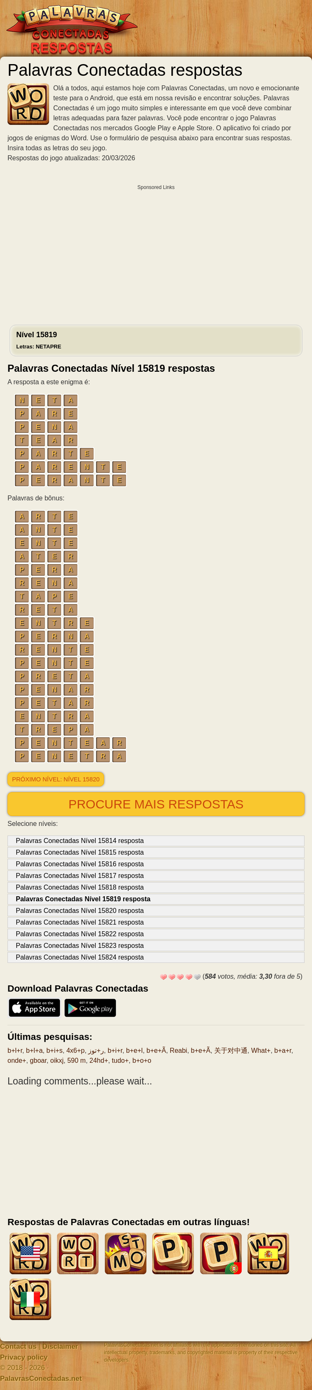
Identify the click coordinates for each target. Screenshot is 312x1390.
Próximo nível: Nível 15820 (55, 779)
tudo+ (120, 1060)
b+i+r (115, 1050)
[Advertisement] (156, 252)
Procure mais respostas (155, 804)
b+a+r (282, 1050)
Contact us (18, 1346)
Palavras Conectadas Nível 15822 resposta (80, 933)
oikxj (57, 1060)
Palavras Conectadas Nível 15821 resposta (80, 922)
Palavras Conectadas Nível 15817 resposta (80, 875)
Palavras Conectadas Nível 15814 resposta (80, 840)
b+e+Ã (156, 1050)
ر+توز (96, 1050)
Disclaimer (60, 1346)
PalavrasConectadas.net (41, 1379)
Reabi (178, 1050)
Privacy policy (23, 1357)
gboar (38, 1060)
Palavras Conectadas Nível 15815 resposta (80, 852)
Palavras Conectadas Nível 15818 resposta (80, 887)
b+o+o (141, 1060)
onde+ (16, 1060)
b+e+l (134, 1050)
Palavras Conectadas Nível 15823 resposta (80, 945)
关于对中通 (231, 1050)
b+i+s (54, 1050)
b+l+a (34, 1050)
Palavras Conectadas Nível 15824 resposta (80, 957)
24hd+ (98, 1060)
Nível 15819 (38, 340)
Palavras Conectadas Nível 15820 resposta (80, 910)
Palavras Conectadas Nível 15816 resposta (80, 864)
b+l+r (14, 1050)
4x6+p (75, 1050)
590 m (76, 1060)
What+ (261, 1050)
